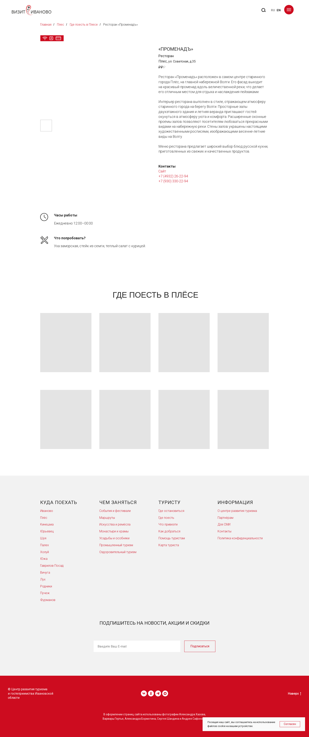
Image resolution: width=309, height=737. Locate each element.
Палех (44, 545)
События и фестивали (115, 511)
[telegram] (158, 693)
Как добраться (169, 531)
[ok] (151, 693)
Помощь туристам (171, 538)
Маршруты (107, 518)
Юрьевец (47, 531)
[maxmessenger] (165, 693)
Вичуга (45, 572)
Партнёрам (225, 518)
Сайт (162, 171)
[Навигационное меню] (289, 9)
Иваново (46, 511)
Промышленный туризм (116, 545)
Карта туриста (168, 545)
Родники (46, 586)
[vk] (144, 693)
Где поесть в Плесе (84, 24)
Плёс (43, 518)
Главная (45, 24)
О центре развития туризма (237, 511)
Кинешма (47, 524)
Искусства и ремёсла (114, 524)
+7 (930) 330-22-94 (173, 181)
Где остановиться (171, 511)
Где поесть (166, 518)
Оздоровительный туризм (117, 552)
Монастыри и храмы (113, 531)
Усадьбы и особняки (114, 538)
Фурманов (47, 600)
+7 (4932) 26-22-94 (173, 176)
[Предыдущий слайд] (45, 82)
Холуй (44, 552)
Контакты (224, 531)
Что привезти (168, 524)
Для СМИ (224, 524)
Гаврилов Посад (52, 565)
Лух (43, 579)
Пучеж (45, 593)
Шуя (43, 538)
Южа (43, 559)
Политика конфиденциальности (240, 538)
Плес (60, 24)
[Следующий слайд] (145, 82)
